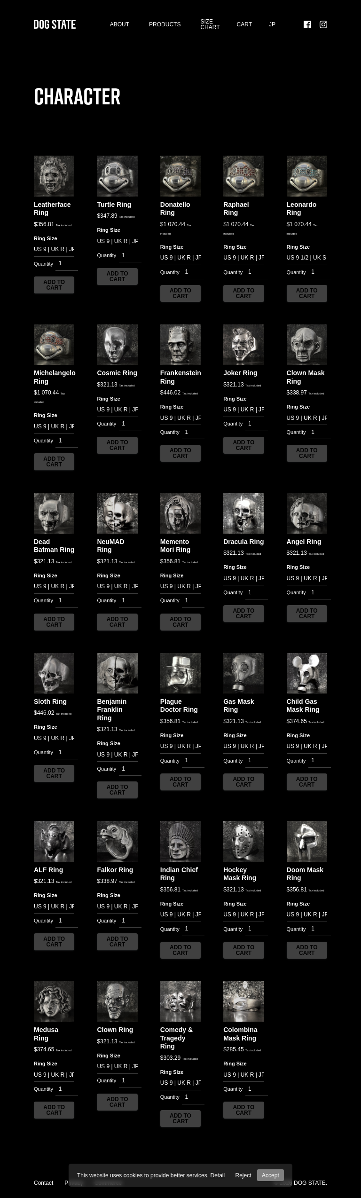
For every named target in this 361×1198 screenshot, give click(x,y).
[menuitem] (272, 28)
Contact (43, 1183)
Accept (269, 1175)
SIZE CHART (210, 28)
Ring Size (45, 246)
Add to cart (54, 292)
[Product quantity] (66, 271)
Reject (244, 1175)
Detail (219, 1175)
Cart (244, 28)
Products (164, 28)
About (119, 28)
